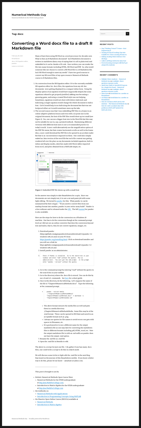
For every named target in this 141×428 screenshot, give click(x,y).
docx (13, 61)
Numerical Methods (45, 402)
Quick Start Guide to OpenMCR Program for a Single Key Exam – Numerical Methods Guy (114, 87)
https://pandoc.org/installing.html (53, 239)
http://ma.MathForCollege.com (51, 388)
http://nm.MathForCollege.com (51, 383)
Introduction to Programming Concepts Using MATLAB (59, 396)
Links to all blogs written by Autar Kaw (113, 61)
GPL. (69, 209)
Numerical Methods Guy (29, 14)
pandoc (60, 201)
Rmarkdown (16, 58)
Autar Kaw (104, 93)
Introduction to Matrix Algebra (49, 405)
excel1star (104, 97)
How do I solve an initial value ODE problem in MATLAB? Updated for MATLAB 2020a (112, 108)
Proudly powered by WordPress (39, 419)
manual (82, 209)
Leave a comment (17, 66)
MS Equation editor (22, 61)
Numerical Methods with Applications (52, 394)
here (67, 278)
